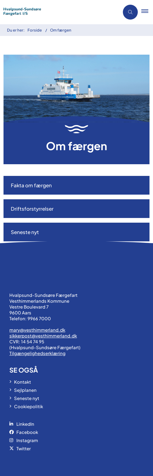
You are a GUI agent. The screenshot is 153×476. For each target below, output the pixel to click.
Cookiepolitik (28, 406)
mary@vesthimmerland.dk (37, 330)
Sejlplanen (25, 390)
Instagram (27, 440)
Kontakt (22, 382)
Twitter (23, 448)
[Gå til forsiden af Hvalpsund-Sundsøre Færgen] (58, 12)
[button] (147, 12)
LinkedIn (25, 424)
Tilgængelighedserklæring (37, 353)
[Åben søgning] (130, 12)
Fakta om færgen (31, 185)
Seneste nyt (25, 232)
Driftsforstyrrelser (32, 208)
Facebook (27, 432)
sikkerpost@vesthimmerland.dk (43, 335)
